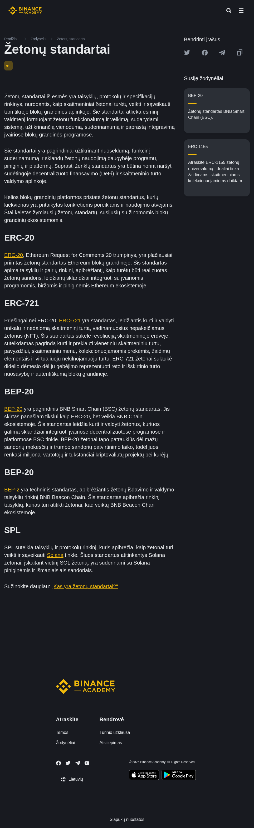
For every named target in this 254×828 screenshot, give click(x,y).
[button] (241, 10)
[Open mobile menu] (241, 10)
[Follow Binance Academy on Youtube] (87, 763)
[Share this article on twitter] (187, 52)
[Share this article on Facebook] (205, 52)
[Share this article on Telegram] (222, 52)
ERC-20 (13, 255)
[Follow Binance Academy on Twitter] (68, 763)
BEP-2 (11, 489)
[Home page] (25, 10)
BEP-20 (13, 409)
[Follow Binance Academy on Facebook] (58, 763)
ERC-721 (70, 320)
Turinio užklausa (115, 732)
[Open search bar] (227, 10)
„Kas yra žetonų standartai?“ (85, 586)
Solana (55, 555)
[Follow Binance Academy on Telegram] (77, 763)
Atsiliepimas (111, 742)
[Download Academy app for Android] (179, 775)
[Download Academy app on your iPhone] (144, 775)
